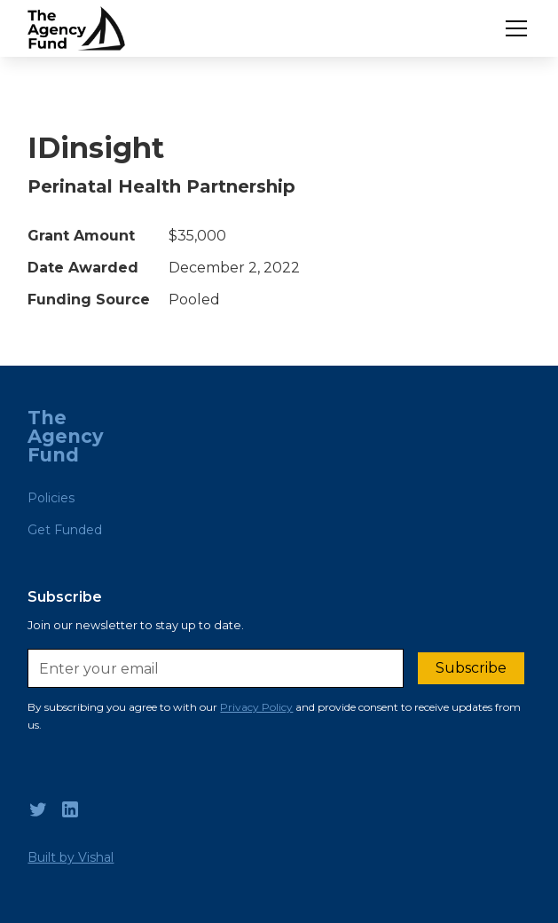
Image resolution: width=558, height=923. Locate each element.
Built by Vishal (71, 857)
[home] (76, 28)
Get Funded (65, 530)
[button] (512, 28)
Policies (51, 498)
